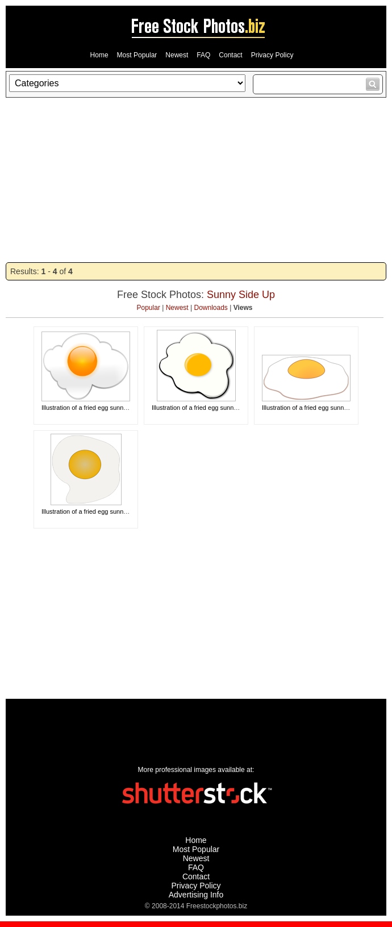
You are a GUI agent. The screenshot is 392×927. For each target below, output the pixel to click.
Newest (176, 55)
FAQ (203, 55)
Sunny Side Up (241, 294)
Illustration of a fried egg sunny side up (94, 407)
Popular (148, 308)
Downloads (211, 308)
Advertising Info (196, 894)
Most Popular (137, 55)
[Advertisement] (196, 179)
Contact (230, 55)
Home (99, 55)
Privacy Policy (272, 55)
